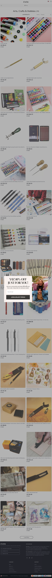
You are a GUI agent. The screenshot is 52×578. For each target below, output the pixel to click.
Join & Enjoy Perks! (18, 297)
